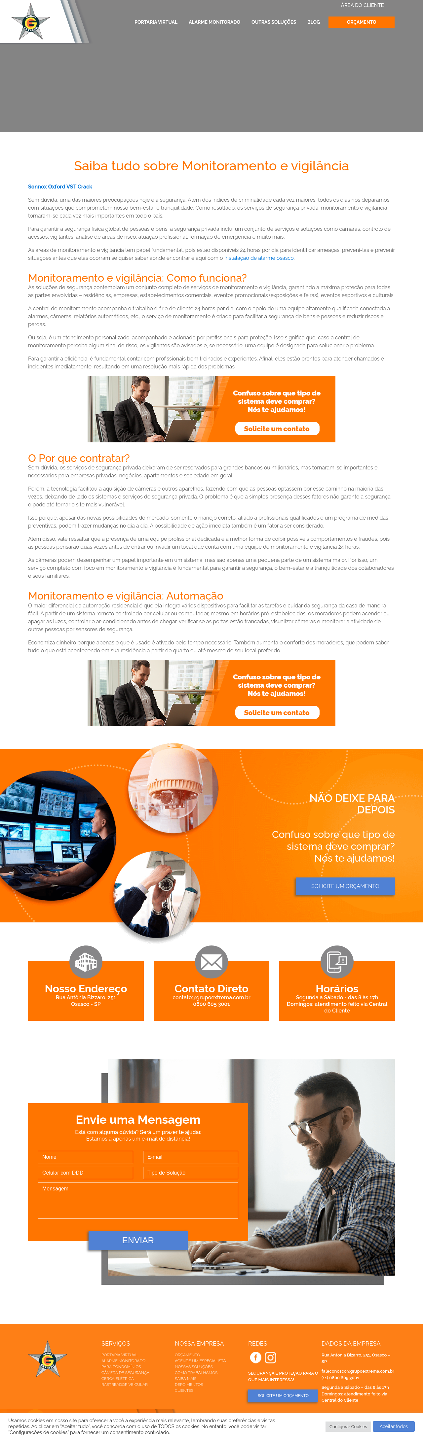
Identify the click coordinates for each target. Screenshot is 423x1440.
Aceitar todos (394, 1426)
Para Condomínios (121, 1366)
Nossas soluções (194, 1366)
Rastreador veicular (124, 1384)
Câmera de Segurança (125, 1372)
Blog (313, 22)
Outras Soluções (273, 22)
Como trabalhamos (196, 1372)
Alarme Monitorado (214, 22)
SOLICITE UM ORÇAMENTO (283, 1395)
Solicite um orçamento (345, 886)
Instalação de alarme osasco (259, 258)
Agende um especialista (200, 1360)
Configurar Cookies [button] (348, 1426)
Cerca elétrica (117, 1378)
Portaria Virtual (156, 22)
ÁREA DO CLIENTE (362, 5)
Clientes (184, 1390)
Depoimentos (189, 1384)
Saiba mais (185, 1378)
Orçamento (361, 22)
